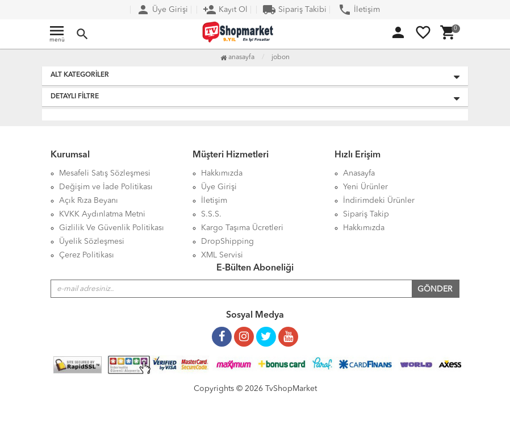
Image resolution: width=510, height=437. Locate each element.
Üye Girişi (162, 10)
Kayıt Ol (225, 10)
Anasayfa (237, 57)
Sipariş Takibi (294, 10)
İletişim (359, 10)
